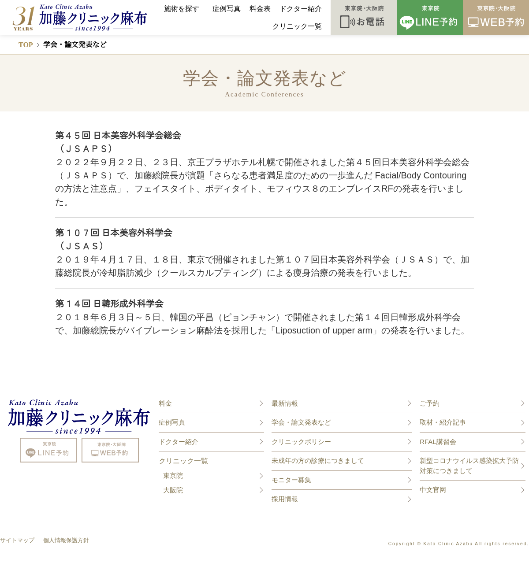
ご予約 (430, 403)
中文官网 (433, 489)
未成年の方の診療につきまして (318, 460)
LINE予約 (430, 17)
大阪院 (173, 490)
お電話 (364, 17)
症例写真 (226, 8)
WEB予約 (496, 17)
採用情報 (285, 499)
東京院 (173, 475)
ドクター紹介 (300, 8)
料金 (165, 403)
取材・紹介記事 (443, 422)
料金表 (260, 8)
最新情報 (285, 403)
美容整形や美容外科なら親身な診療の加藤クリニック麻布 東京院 (79, 416)
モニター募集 (291, 480)
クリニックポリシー (301, 441)
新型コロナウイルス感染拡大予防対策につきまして (469, 465)
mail (110, 450)
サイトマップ (17, 540)
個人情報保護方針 (66, 540)
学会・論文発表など (301, 422)
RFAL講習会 (438, 441)
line (48, 450)
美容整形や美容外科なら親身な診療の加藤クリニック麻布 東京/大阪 (75, 17)
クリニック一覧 (297, 26)
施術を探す (181, 8)
